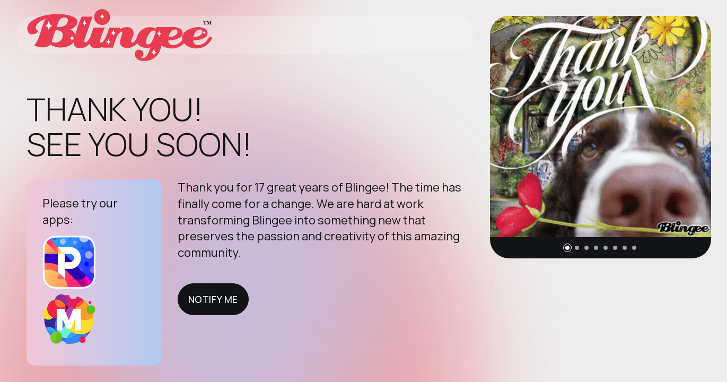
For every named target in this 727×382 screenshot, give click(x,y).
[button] (567, 248)
